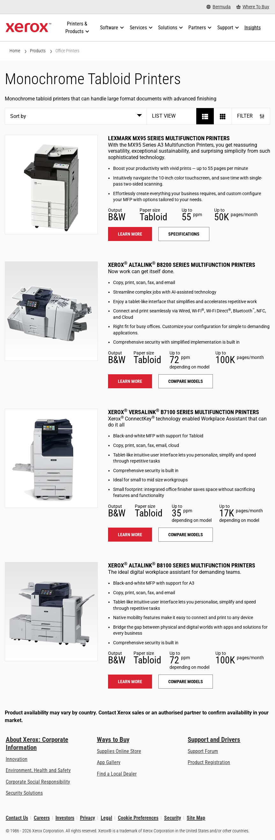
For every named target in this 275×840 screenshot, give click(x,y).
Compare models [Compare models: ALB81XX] (185, 681)
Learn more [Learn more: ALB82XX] (130, 381)
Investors (64, 818)
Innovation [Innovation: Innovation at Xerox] (16, 759)
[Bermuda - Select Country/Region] (218, 7)
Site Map (196, 818)
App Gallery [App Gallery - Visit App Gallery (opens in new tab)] (108, 762)
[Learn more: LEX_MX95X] (51, 184)
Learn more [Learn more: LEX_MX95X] (130, 234)
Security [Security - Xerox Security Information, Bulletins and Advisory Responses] (172, 818)
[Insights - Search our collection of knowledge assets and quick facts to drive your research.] (253, 28)
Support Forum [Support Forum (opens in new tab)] (203, 751)
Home (15, 50)
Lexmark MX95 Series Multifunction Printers (169, 138)
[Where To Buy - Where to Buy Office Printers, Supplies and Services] (252, 7)
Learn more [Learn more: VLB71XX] (130, 534)
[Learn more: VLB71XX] (51, 458)
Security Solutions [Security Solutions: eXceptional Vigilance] (24, 793)
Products (38, 50)
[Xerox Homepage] (28, 28)
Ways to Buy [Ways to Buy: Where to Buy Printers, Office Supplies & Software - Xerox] (113, 739)
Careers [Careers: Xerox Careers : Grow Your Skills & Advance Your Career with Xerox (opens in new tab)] (42, 818)
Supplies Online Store (119, 751)
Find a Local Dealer (117, 774)
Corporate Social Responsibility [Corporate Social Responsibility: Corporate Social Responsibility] (38, 782)
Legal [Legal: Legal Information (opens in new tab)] (106, 818)
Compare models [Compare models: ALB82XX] (185, 381)
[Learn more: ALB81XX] (51, 611)
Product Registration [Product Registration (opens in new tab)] (209, 762)
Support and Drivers (214, 739)
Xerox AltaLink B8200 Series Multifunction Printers (181, 264)
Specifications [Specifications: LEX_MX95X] (183, 234)
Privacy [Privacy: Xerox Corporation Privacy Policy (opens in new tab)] (87, 818)
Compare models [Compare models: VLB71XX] (185, 534)
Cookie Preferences (138, 818)
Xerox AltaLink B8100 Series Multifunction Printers (181, 565)
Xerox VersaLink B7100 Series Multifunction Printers (183, 412)
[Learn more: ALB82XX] (51, 311)
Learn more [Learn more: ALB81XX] (130, 681)
